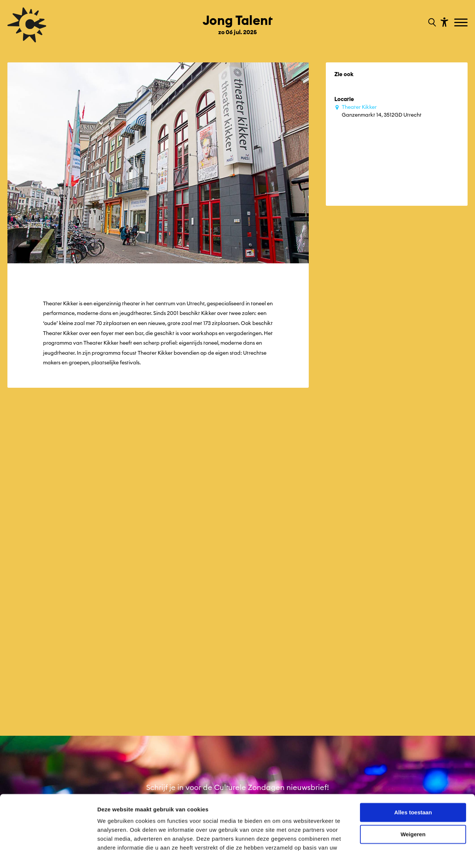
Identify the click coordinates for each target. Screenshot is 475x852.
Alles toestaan (413, 773)
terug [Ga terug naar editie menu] (14, 720)
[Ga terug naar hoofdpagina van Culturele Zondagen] (26, 24)
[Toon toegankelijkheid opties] (443, 21)
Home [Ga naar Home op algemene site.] (15, 732)
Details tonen (114, 837)
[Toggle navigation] (462, 23)
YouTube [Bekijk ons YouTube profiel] (336, 739)
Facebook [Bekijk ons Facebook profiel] (339, 723)
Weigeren (412, 794)
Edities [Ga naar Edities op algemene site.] (16, 744)
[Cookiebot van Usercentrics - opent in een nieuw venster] (48, 837)
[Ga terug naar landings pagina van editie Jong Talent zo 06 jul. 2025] (238, 21)
